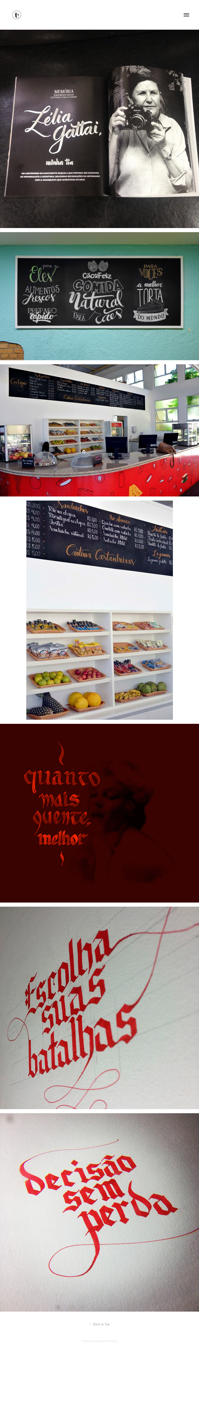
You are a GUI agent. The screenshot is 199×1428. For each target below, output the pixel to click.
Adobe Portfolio (107, 1341)
